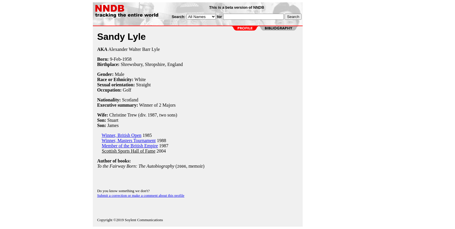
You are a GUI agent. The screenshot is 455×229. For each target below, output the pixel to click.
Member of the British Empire (130, 145)
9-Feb (115, 59)
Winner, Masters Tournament (129, 140)
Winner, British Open (121, 135)
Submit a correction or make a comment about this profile (141, 195)
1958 (126, 59)
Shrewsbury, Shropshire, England (152, 64)
